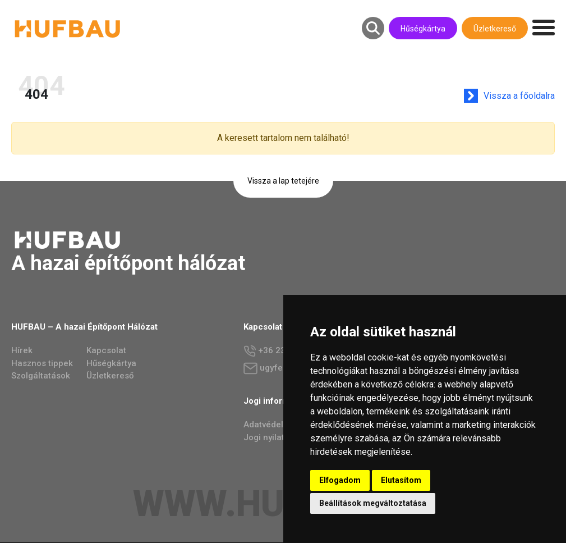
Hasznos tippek (42, 364)
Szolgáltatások (40, 376)
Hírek (22, 351)
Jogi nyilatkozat (274, 438)
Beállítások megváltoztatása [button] (372, 503)
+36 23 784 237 (281, 352)
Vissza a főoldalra (520, 95)
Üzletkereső (494, 28)
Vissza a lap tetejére (283, 180)
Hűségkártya (423, 28)
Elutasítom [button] (401, 480)
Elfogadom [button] (340, 480)
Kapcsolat (106, 351)
